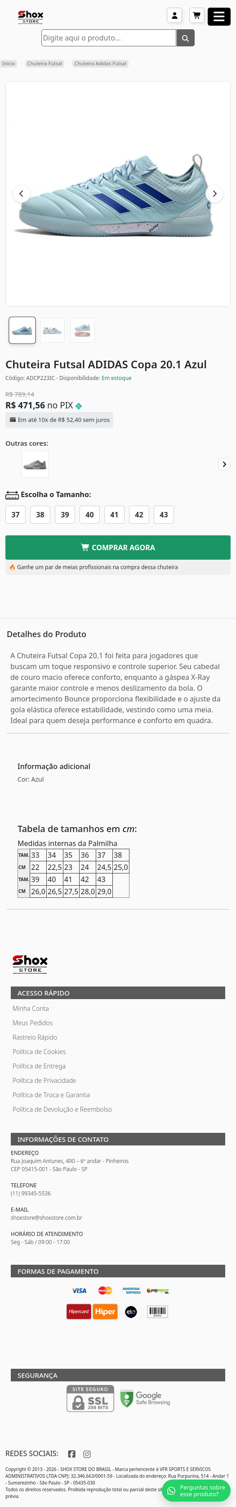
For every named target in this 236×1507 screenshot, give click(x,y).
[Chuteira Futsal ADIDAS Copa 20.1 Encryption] (35, 464)
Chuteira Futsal (44, 63)
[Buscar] (186, 37)
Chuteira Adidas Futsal (100, 63)
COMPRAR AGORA (118, 547)
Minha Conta (31, 1008)
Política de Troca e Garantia (51, 1095)
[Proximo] (224, 464)
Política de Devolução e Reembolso (62, 1109)
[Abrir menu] (219, 17)
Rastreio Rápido (35, 1037)
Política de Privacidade (44, 1080)
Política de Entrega (39, 1066)
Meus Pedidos (33, 1022)
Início (8, 63)
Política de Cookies (39, 1051)
